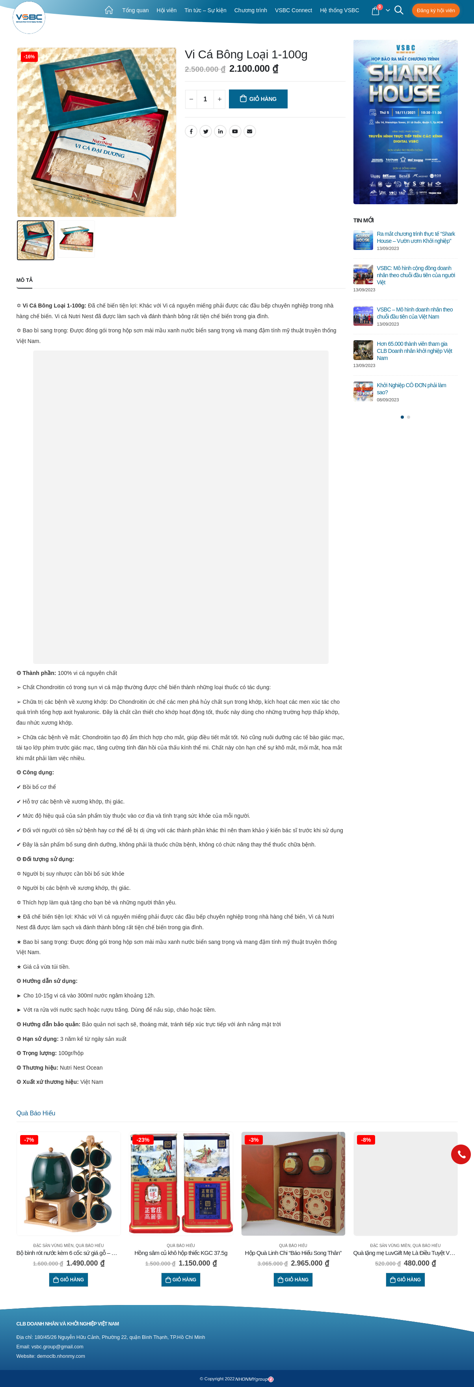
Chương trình (250, 10)
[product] (69, 1184)
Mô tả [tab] (25, 280)
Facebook (191, 131)
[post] (363, 240)
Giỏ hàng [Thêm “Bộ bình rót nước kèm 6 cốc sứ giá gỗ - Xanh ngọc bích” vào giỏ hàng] (72, 1280)
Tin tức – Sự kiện (205, 10)
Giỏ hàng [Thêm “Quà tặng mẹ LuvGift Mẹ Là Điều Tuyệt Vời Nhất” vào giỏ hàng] (409, 1280)
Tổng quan (135, 10)
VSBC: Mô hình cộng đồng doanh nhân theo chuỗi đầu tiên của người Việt (416, 275)
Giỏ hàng (263, 99)
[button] (402, 417)
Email (250, 131)
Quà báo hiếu (36, 1113)
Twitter (205, 131)
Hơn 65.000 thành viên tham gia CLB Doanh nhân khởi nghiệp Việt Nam (414, 351)
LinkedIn (220, 131)
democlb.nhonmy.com (61, 1356)
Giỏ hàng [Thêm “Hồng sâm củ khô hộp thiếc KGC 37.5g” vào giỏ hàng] (184, 1280)
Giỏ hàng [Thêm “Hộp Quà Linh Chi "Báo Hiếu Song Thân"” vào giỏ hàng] (297, 1280)
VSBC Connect (293, 10)
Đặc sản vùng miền (53, 1245)
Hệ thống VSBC (339, 10)
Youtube (235, 131)
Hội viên (166, 10)
